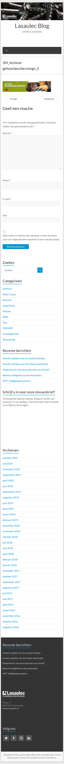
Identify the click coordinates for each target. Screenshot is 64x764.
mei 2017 (8, 598)
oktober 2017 (10, 576)
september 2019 (12, 491)
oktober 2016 (10, 621)
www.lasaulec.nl (11, 708)
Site (5, 215)
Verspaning (9, 339)
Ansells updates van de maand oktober (24, 358)
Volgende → (50, 98)
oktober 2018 (10, 536)
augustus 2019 (11, 497)
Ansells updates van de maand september (25, 363)
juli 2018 (7, 542)
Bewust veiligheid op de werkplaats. (22, 375)
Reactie (7, 133)
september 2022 (12, 474)
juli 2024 (7, 463)
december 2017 (11, 570)
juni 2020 (8, 486)
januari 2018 (10, 565)
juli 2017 (7, 593)
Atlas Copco (9, 294)
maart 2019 (9, 514)
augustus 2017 (11, 587)
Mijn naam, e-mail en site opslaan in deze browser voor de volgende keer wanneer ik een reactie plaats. (31, 237)
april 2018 (8, 553)
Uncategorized (11, 333)
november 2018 (11, 531)
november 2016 (11, 615)
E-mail (7, 199)
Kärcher (7, 299)
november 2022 (11, 469)
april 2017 (8, 604)
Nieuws (7, 311)
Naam (7, 180)
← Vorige (12, 98)
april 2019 (8, 508)
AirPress (7, 288)
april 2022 (8, 480)
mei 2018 (8, 548)
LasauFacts (9, 305)
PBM (5, 316)
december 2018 (11, 525)
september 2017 (12, 581)
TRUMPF (8, 328)
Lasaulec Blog (32, 25)
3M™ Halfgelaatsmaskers (17, 380)
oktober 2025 (10, 457)
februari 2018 (10, 559)
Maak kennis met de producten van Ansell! (26, 369)
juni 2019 (8, 502)
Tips (5, 322)
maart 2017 (9, 610)
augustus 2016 (11, 627)
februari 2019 (10, 519)
